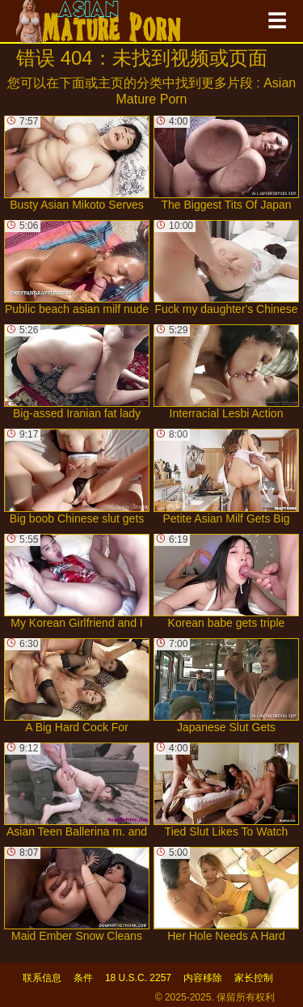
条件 (83, 978)
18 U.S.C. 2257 (138, 978)
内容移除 (202, 978)
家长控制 (253, 978)
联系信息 (42, 978)
